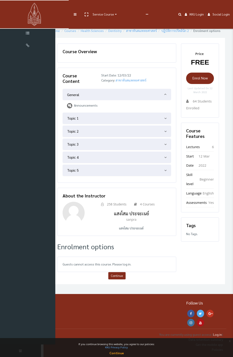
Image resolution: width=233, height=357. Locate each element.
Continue (127, 281)
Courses (86, 31)
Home (71, 31)
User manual (119, 7)
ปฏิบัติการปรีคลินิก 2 (191, 31)
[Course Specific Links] (29, 34)
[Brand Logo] (29, 7)
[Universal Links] (29, 46)
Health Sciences (107, 31)
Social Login (219, 7)
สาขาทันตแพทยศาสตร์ (157, 31)
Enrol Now (202, 83)
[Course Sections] (29, 21)
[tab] (126, 99)
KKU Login (194, 7)
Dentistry (130, 31)
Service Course (93, 7)
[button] (76, 7)
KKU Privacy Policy (116, 347)
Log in (217, 334)
